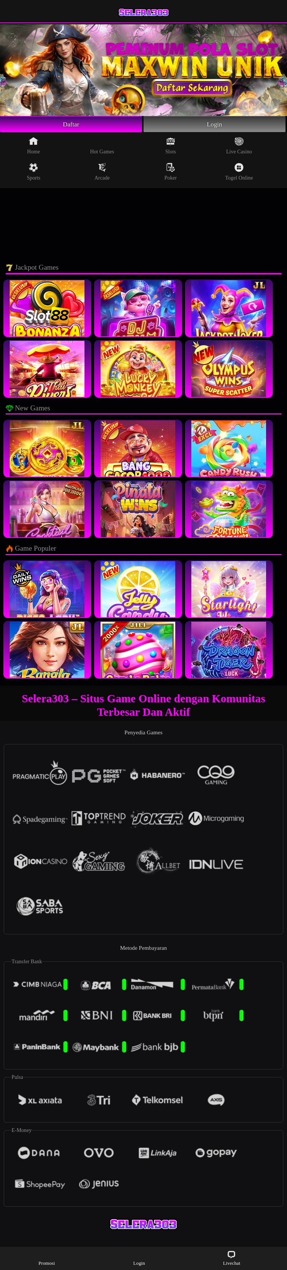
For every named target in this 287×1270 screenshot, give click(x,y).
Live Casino (239, 147)
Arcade (102, 173)
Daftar (71, 124)
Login (214, 124)
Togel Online (239, 173)
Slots (170, 147)
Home (33, 147)
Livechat (231, 1258)
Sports (33, 173)
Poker (170, 173)
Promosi (46, 1258)
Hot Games (102, 147)
